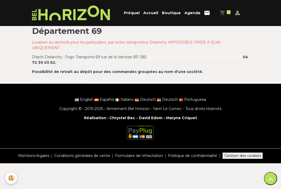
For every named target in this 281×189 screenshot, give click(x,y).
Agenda (192, 12)
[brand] (72, 13)
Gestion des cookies (242, 155)
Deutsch (146, 99)
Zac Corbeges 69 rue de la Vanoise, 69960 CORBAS (195, 57)
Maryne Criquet (181, 118)
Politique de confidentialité (192, 155)
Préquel (132, 12)
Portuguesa (192, 99)
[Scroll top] (270, 178)
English (84, 99)
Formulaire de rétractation (139, 155)
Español (104, 99)
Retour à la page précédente (58, 80)
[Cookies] (11, 178)
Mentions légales (33, 155)
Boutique (171, 12)
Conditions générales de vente (82, 155)
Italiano (125, 99)
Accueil (150, 12)
